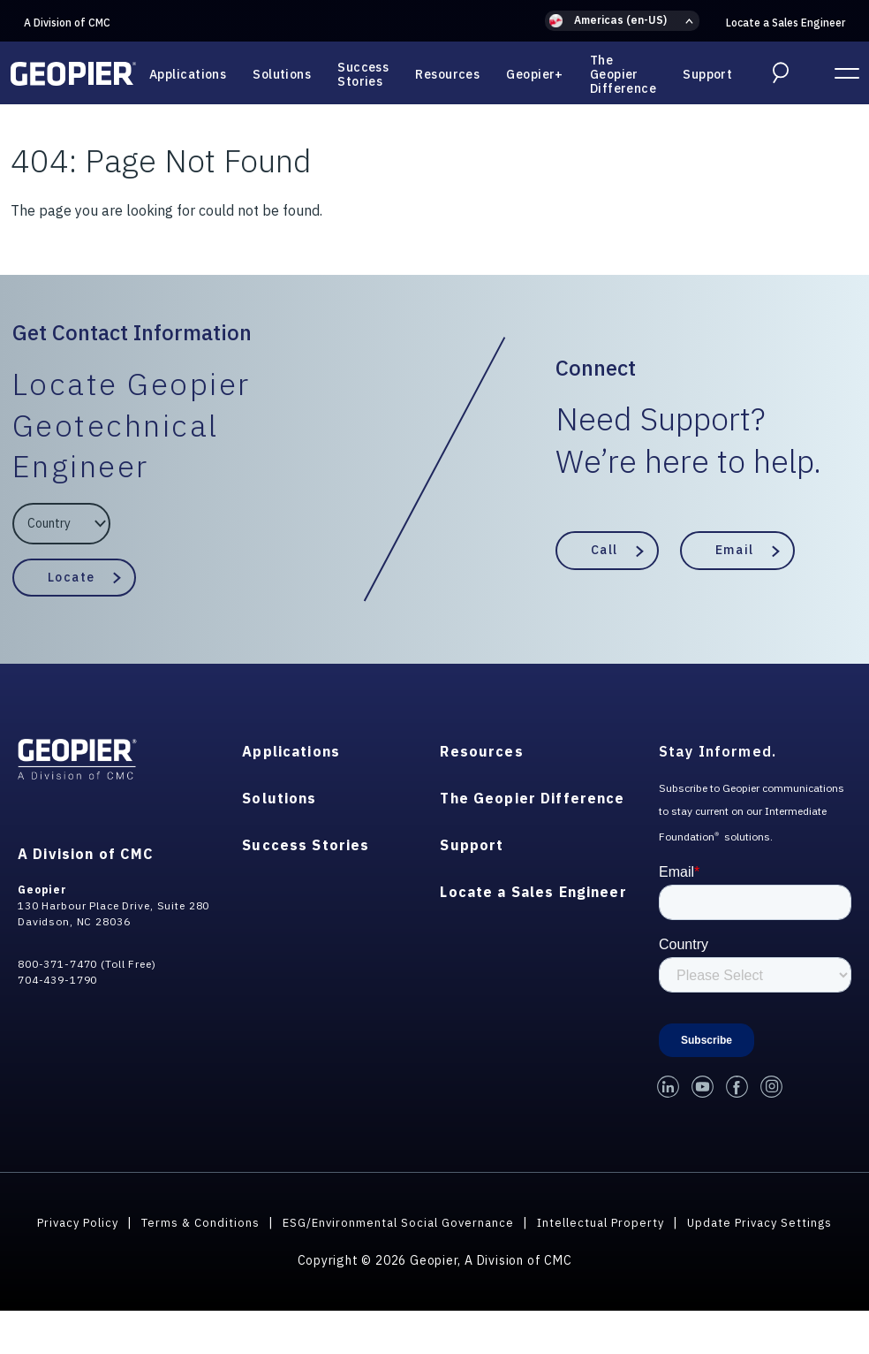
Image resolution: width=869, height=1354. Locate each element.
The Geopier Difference (623, 74)
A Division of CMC (67, 22)
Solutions (282, 74)
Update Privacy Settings (435, 1243)
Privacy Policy (138, 1222)
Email (734, 550)
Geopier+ (534, 74)
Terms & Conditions (266, 1222)
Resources (447, 74)
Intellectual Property (684, 1222)
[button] (622, 21)
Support (707, 74)
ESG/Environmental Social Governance (472, 1222)
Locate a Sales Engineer (785, 22)
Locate (71, 576)
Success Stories (363, 74)
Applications (187, 74)
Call (604, 550)
